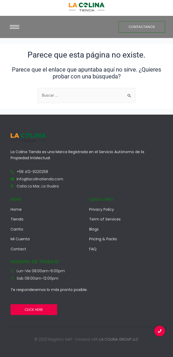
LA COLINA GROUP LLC (119, 339)
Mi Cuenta (20, 239)
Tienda (17, 219)
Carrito (17, 229)
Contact (18, 249)
